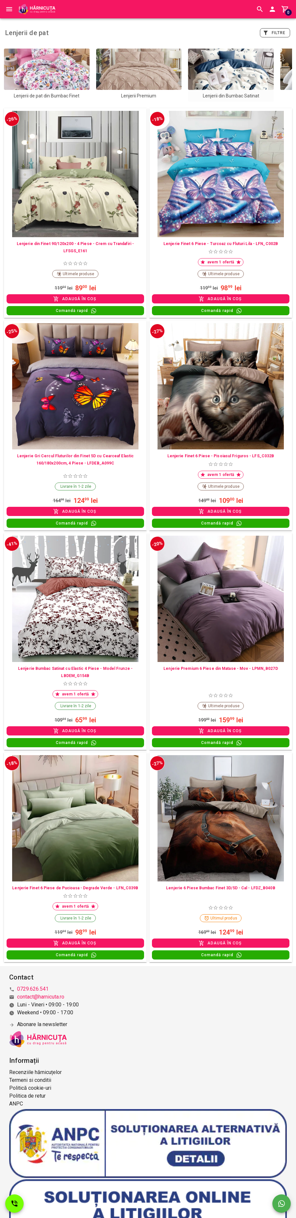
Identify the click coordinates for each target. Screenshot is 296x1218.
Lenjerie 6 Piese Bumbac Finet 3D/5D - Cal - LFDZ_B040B (220, 888)
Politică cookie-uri (30, 1088)
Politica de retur (27, 1096)
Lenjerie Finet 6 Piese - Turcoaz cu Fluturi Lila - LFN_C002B (220, 243)
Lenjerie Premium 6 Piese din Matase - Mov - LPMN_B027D (220, 668)
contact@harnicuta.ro (40, 997)
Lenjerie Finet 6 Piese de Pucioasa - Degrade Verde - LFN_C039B (75, 888)
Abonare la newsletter (42, 1024)
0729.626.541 (33, 989)
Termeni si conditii (30, 1080)
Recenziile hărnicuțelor (35, 1072)
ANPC (16, 1104)
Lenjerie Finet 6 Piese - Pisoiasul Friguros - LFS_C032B (220, 456)
